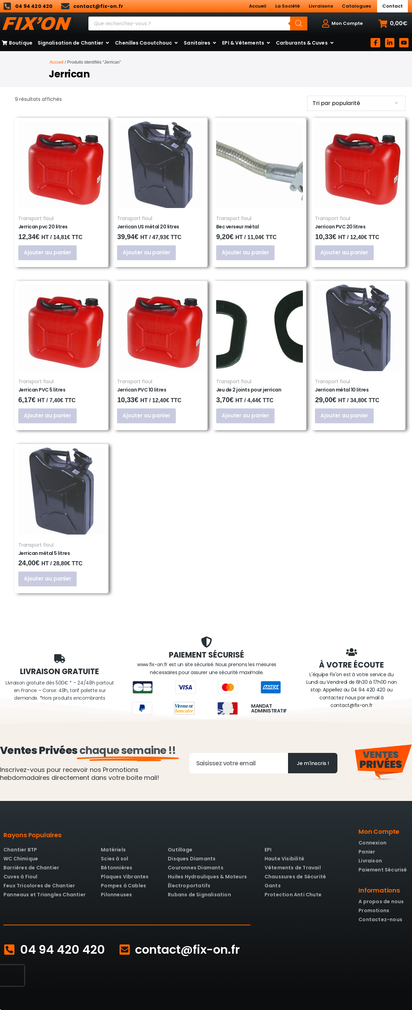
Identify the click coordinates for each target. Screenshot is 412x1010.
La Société (287, 6)
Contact (392, 6)
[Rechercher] (298, 23)
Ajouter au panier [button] (44, 252)
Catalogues (356, 6)
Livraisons (321, 6)
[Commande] (356, 103)
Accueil (257, 6)
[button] (393, 23)
